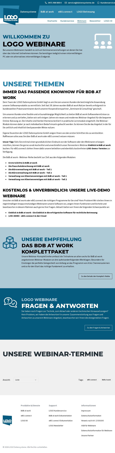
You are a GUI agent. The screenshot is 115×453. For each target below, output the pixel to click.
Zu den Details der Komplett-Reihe (95, 276)
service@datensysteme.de (81, 2)
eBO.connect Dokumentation (61, 420)
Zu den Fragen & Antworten (98, 327)
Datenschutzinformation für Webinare (96, 430)
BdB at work (26, 410)
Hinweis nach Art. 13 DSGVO (92, 420)
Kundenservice (108, 2)
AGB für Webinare (88, 425)
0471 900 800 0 (55, 2)
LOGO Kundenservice (57, 410)
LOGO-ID (24, 420)
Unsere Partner (87, 435)
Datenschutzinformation (91, 415)
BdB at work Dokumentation (60, 415)
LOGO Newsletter (56, 425)
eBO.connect (26, 415)
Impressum (86, 410)
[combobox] (26, 380)
